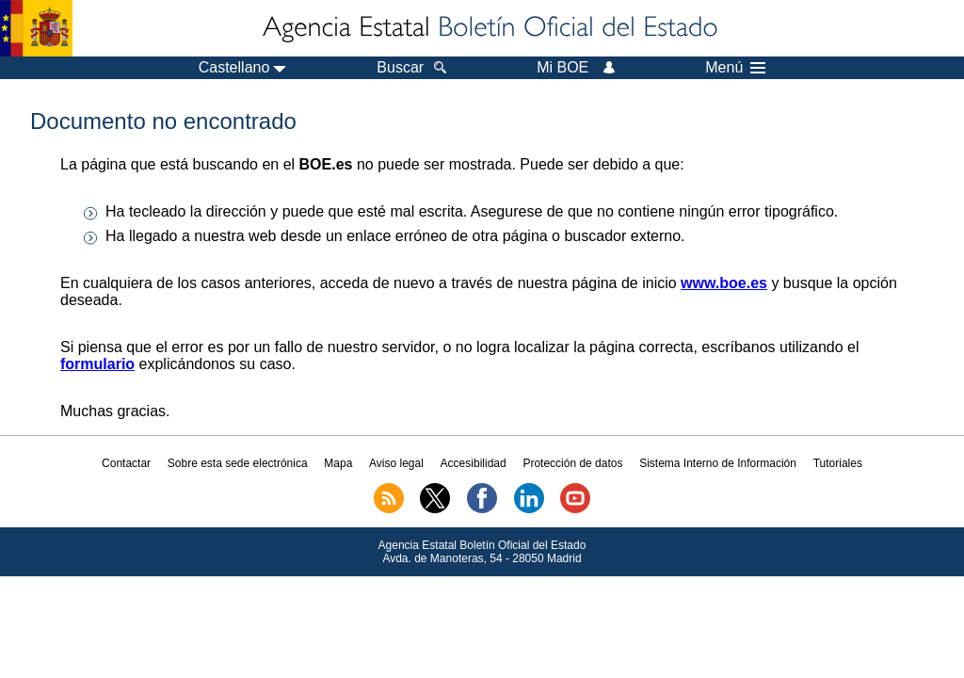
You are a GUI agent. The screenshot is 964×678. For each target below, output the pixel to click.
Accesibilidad (473, 463)
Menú (735, 67)
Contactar (126, 463)
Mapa (338, 463)
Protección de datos (572, 463)
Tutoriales (837, 463)
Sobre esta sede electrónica (238, 463)
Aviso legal (396, 463)
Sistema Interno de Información (717, 463)
